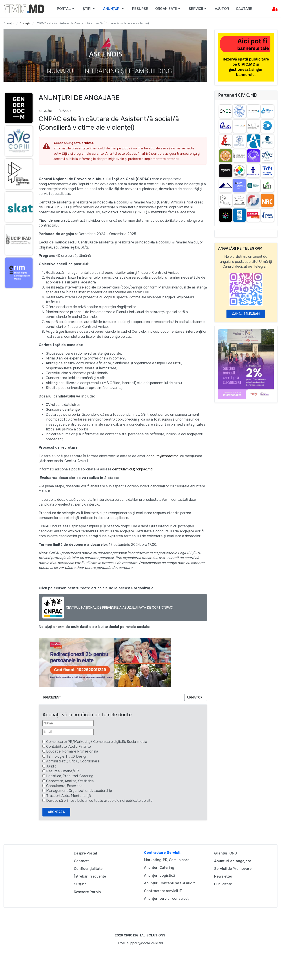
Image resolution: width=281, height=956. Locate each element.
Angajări (45, 111)
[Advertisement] (18, 376)
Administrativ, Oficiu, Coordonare (73, 761)
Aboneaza (56, 812)
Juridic (51, 766)
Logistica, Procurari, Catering (69, 776)
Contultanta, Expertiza (64, 786)
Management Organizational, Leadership (79, 790)
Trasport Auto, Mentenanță (68, 795)
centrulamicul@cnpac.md (132, 469)
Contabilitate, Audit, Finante (68, 746)
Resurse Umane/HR (62, 771)
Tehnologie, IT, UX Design (66, 756)
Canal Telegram (246, 314)
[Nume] (68, 723)
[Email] (68, 732)
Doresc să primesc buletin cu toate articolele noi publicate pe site (99, 800)
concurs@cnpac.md (162, 456)
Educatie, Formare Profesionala (72, 751)
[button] (66, 9)
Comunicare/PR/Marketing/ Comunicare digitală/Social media (96, 741)
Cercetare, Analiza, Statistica (70, 781)
